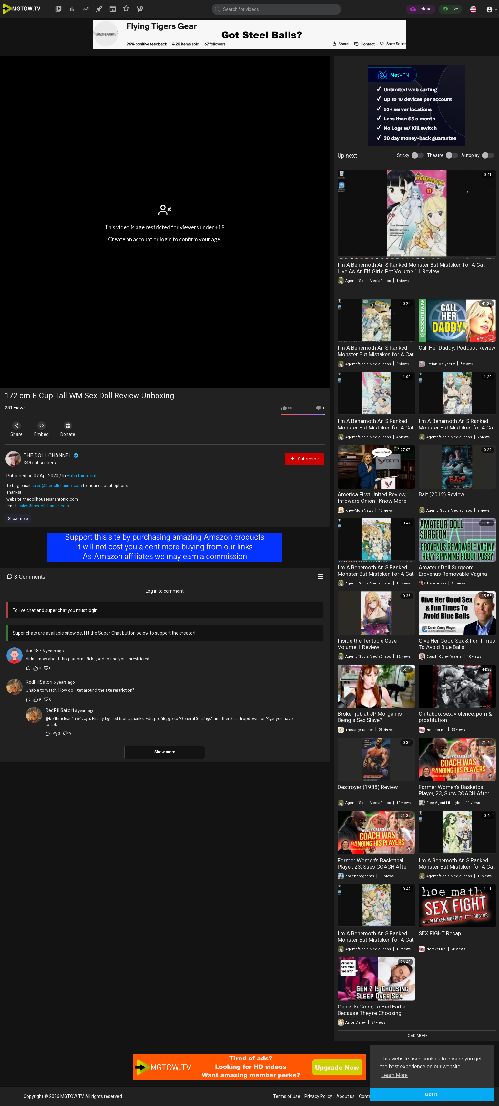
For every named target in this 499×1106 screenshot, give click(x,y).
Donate (70, 429)
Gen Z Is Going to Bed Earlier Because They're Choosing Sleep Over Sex (372, 1013)
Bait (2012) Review (441, 494)
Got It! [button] (432, 1094)
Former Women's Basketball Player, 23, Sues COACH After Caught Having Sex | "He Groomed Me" (454, 797)
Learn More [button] (394, 1075)
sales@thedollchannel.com (56, 485)
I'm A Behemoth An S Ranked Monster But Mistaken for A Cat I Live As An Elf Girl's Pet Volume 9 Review (376, 431)
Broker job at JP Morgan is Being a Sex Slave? (370, 716)
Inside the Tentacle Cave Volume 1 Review (367, 643)
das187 (33, 651)
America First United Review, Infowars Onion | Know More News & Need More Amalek (372, 501)
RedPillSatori (39, 682)
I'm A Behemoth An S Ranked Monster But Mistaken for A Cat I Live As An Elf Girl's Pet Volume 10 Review (376, 357)
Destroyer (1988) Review (368, 787)
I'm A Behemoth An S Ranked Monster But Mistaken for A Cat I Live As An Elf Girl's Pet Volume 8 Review (457, 431)
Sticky (403, 155)
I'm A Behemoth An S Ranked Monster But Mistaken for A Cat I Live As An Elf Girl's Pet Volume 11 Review (413, 268)
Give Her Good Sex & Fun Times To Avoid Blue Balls (457, 643)
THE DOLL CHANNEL (51, 455)
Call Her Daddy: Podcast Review (457, 348)
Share (17, 429)
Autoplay (470, 155)
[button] (473, 9)
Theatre (435, 155)
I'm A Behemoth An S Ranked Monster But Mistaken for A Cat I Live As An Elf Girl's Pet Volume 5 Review (376, 943)
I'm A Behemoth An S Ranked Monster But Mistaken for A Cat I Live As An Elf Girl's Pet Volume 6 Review (457, 870)
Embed (43, 429)
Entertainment (82, 475)
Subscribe (304, 458)
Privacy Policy (318, 1096)
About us (345, 1096)
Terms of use (286, 1096)
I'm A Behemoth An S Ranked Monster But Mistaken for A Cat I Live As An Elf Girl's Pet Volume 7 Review (376, 577)
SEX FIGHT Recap (440, 933)
